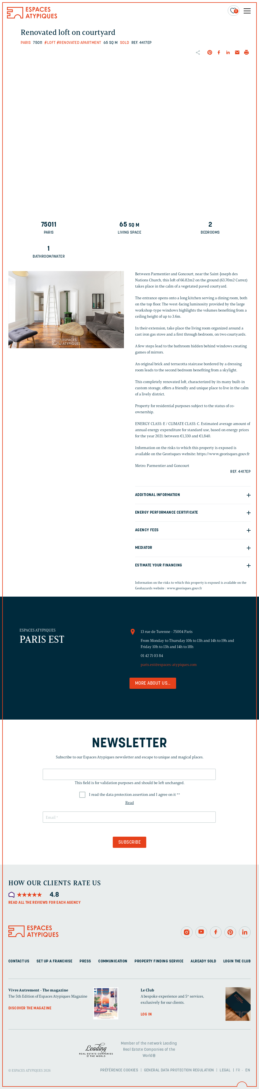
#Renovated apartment (79, 43)
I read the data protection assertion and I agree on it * (134, 794)
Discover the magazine (30, 1008)
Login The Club (237, 961)
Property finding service (159, 961)
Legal (225, 1070)
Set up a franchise (55, 961)
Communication (112, 961)
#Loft (50, 43)
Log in (146, 1014)
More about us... (153, 683)
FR (238, 1070)
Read (129, 802)
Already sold (203, 961)
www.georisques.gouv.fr (184, 588)
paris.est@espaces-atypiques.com (169, 664)
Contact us (18, 961)
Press (85, 961)
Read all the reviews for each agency (44, 903)
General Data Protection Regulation (179, 1070)
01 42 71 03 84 (152, 655)
